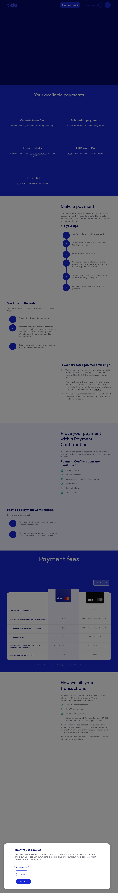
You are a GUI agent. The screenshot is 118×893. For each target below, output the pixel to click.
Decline (23, 874)
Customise (21, 867)
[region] (57, 866)
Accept (23, 881)
